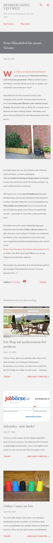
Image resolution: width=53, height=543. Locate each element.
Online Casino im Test (18, 506)
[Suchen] (41, 5)
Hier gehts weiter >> (38, 376)
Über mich (25, 24)
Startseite (8, 24)
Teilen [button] (42, 282)
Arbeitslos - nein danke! (19, 426)
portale (15, 282)
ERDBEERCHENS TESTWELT (16, 7)
